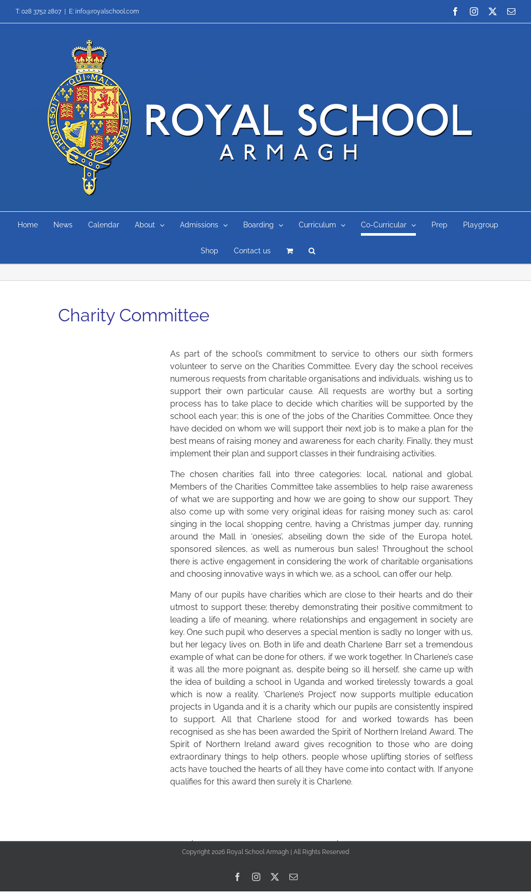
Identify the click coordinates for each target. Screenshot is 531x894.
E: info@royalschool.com (104, 11)
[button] (312, 251)
